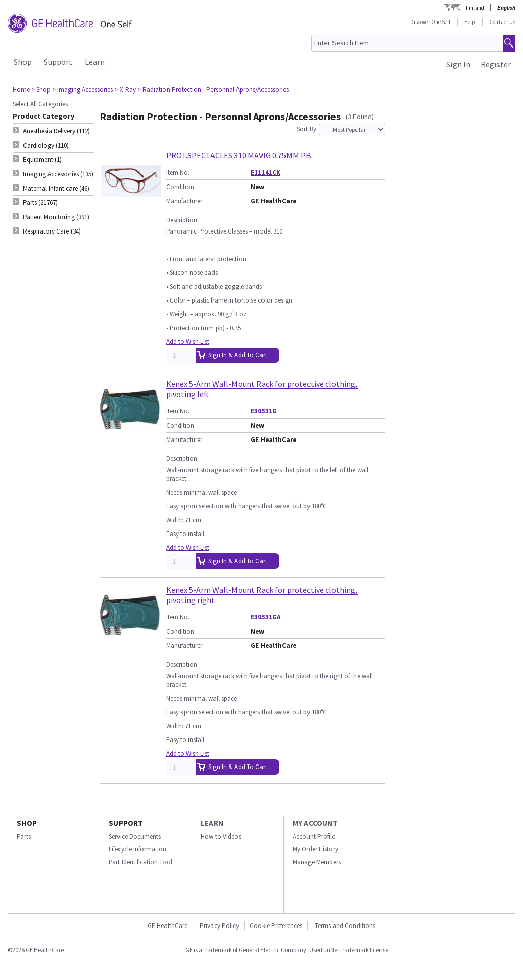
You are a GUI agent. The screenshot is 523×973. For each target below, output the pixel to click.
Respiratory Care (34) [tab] (52, 231)
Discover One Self (430, 22)
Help (470, 22)
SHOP (27, 823)
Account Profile (314, 836)
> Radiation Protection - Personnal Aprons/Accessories (213, 89)
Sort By (306, 129)
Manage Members (317, 862)
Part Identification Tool (140, 862)
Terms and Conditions (345, 925)
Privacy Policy (218, 925)
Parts (24, 836)
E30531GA (265, 617)
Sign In (458, 64)
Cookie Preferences (276, 925)
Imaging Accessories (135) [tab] (58, 174)
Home (21, 89)
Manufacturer (184, 201)
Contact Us (502, 22)
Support (58, 62)
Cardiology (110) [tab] (46, 145)
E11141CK (265, 172)
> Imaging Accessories (82, 89)
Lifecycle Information (138, 849)
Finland (475, 7)
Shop (23, 62)
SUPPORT (126, 823)
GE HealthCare (167, 925)
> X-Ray (125, 89)
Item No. (177, 172)
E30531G (264, 411)
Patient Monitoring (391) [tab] (56, 217)
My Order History (315, 849)
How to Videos (221, 836)
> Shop (41, 89)
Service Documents (135, 836)
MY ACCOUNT (315, 823)
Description (181, 220)
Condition (180, 186)
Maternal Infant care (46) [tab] (56, 188)
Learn (95, 62)
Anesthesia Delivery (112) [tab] (56, 131)
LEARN (212, 823)
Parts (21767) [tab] (40, 202)
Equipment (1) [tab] (42, 159)
